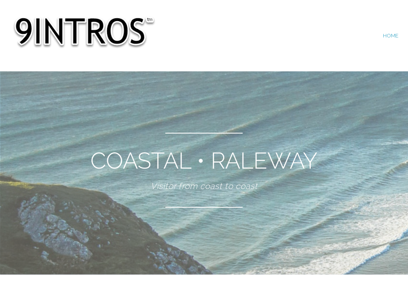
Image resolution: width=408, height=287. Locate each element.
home (390, 36)
